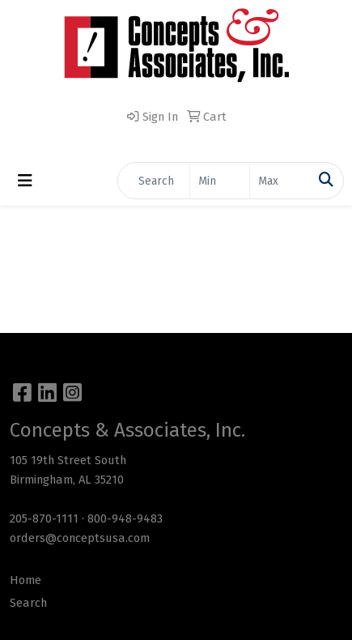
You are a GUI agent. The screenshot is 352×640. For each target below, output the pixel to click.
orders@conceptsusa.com (80, 538)
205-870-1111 (44, 518)
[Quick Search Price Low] (219, 180)
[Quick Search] (153, 180)
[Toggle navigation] (25, 180)
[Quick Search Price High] (279, 180)
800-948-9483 (125, 518)
